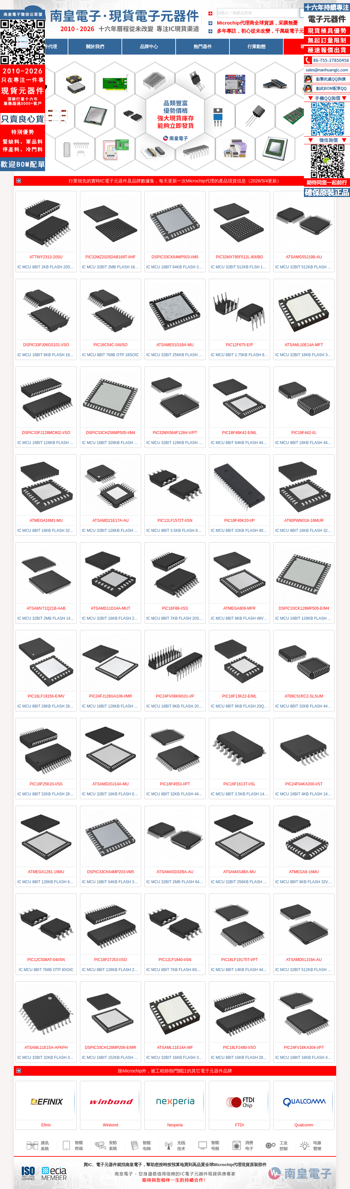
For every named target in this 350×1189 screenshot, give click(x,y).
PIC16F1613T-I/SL (239, 784)
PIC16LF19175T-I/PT (239, 959)
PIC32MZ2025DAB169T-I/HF (110, 257)
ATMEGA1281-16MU (46, 872)
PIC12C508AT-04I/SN (46, 959)
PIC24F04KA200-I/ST (304, 784)
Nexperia (175, 1125)
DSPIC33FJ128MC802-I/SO (46, 432)
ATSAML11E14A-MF (175, 1047)
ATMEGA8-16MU (304, 872)
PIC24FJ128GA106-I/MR (110, 696)
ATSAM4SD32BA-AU (175, 872)
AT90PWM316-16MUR (304, 520)
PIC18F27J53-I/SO (110, 959)
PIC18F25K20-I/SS (46, 784)
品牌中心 (149, 46)
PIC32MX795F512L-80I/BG (239, 257)
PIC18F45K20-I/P (239, 520)
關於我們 (95, 46)
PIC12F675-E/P (239, 345)
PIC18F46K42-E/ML (239, 432)
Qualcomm (304, 1125)
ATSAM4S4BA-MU (239, 872)
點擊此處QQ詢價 (330, 79)
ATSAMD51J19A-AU (304, 959)
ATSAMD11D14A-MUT (110, 608)
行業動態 (257, 46)
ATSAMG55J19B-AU (304, 257)
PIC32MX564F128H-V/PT (175, 432)
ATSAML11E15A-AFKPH (46, 1047)
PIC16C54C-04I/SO (110, 345)
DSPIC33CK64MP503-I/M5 (174, 257)
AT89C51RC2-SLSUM (304, 696)
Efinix (46, 1125)
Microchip (132, 1070)
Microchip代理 (200, 180)
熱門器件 (203, 46)
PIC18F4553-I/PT (175, 784)
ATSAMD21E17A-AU (110, 520)
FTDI (239, 1125)
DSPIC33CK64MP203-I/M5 (110, 872)
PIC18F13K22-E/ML (239, 696)
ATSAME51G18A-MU (174, 345)
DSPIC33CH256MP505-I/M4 (110, 432)
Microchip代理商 (235, 23)
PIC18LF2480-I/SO (239, 1047)
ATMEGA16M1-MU (46, 520)
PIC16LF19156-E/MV (46, 696)
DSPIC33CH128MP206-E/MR (110, 1047)
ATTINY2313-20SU (46, 257)
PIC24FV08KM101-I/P (175, 696)
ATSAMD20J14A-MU (110, 784)
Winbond (110, 1125)
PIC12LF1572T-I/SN (175, 520)
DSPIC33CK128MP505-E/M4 (304, 608)
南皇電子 (133, 1164)
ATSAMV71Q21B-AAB (46, 608)
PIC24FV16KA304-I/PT (304, 1047)
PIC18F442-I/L (303, 432)
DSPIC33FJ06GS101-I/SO (46, 345)
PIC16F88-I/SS (175, 608)
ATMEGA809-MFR (239, 608)
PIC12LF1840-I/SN (175, 959)
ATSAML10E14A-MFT (304, 345)
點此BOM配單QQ (331, 88)
